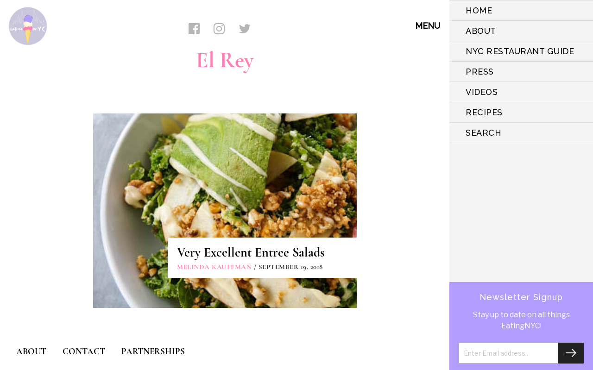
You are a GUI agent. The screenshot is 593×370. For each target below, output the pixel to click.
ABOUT (481, 31)
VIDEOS (482, 92)
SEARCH (483, 133)
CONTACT (84, 351)
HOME (479, 10)
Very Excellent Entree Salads (250, 252)
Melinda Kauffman (214, 267)
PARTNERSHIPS (153, 351)
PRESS (480, 71)
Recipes (484, 112)
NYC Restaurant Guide (520, 51)
